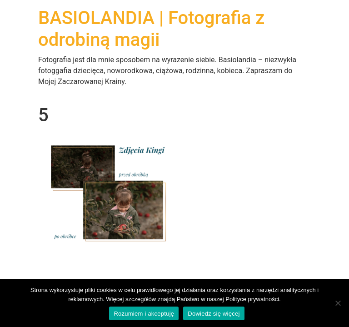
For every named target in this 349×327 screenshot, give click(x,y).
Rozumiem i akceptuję (144, 313)
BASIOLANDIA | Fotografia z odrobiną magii (151, 28)
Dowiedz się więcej (213, 313)
